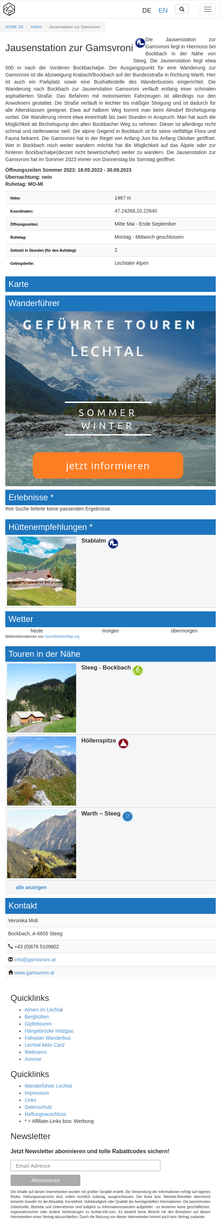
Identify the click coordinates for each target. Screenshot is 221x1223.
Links (30, 1100)
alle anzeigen (31, 887)
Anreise (33, 1059)
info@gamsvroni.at (35, 959)
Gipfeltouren (38, 1024)
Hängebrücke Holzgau (49, 1031)
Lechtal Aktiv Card (45, 1045)
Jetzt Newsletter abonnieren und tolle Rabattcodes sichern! (90, 1151)
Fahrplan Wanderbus (47, 1038)
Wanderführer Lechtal (48, 1086)
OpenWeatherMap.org (62, 636)
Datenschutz (38, 1107)
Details (110, 571)
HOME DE (14, 27)
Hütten (36, 27)
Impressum (37, 1093)
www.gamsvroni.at (34, 973)
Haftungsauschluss (45, 1114)
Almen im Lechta (43, 1010)
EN (163, 10)
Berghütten (37, 1017)
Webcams (36, 1052)
